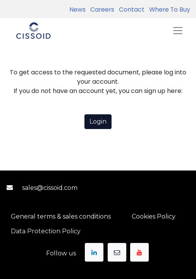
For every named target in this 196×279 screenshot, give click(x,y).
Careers (100, 9)
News (77, 9)
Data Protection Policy (46, 231)
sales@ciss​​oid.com (49, 187)
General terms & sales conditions (61, 216)
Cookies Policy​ (153, 216)
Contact (130, 9)
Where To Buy (168, 9)
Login (98, 121)
